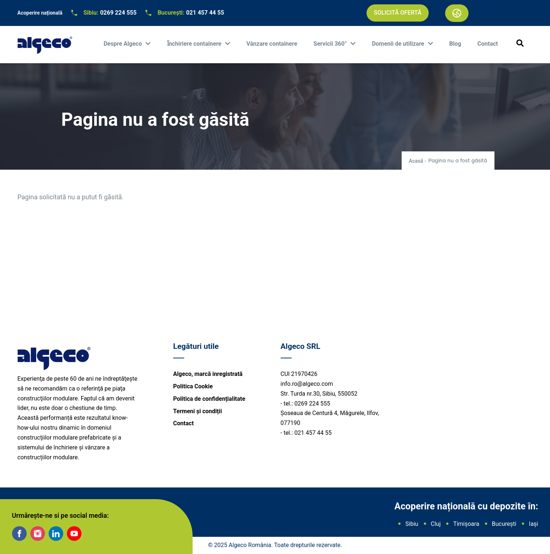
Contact (487, 43)
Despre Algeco (123, 43)
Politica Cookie (193, 386)
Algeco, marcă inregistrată (208, 373)
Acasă (416, 161)
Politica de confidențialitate (209, 398)
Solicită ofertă (397, 12)
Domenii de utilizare (399, 43)
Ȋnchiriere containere (195, 43)
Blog (455, 43)
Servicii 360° (331, 43)
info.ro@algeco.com (307, 383)
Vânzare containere (271, 43)
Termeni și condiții (197, 411)
